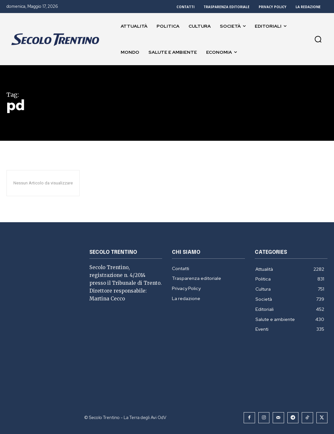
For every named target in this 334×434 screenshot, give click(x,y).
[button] (318, 39)
